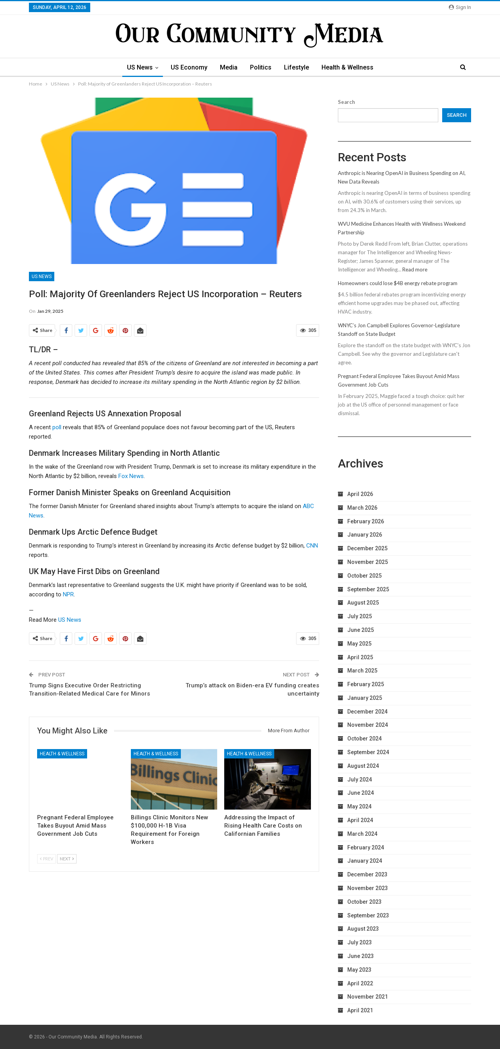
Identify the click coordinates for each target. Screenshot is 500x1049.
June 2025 (360, 630)
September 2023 (368, 915)
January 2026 (364, 535)
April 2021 (360, 1010)
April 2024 (360, 820)
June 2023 (360, 956)
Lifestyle (298, 67)
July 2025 (359, 616)
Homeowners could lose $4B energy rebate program (397, 283)
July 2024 (359, 779)
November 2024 (367, 725)
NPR (68, 594)
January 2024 (364, 861)
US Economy (187, 67)
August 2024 (363, 766)
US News (137, 67)
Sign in (460, 7)
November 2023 (367, 888)
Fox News (131, 476)
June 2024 (360, 793)
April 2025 (360, 657)
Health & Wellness (350, 67)
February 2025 (365, 684)
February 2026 (365, 521)
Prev (46, 858)
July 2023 (359, 942)
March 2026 (362, 508)
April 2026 (360, 494)
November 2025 (367, 562)
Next (67, 858)
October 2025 (364, 576)
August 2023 (363, 929)
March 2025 (362, 670)
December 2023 (367, 874)
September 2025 (368, 589)
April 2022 (360, 983)
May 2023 (359, 970)
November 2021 (367, 997)
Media (228, 67)
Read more (414, 269)
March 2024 (362, 834)
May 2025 (359, 643)
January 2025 (364, 698)
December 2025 (367, 548)
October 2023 (364, 902)
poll (56, 427)
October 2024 (364, 738)
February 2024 (365, 847)
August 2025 (363, 602)
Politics (261, 67)
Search (346, 102)
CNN (312, 545)
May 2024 (359, 806)
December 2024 (367, 711)
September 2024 (368, 752)
